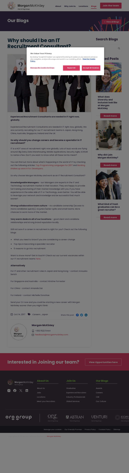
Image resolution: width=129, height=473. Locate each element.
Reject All (71, 68)
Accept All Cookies (91, 68)
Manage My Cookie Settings (42, 68)
